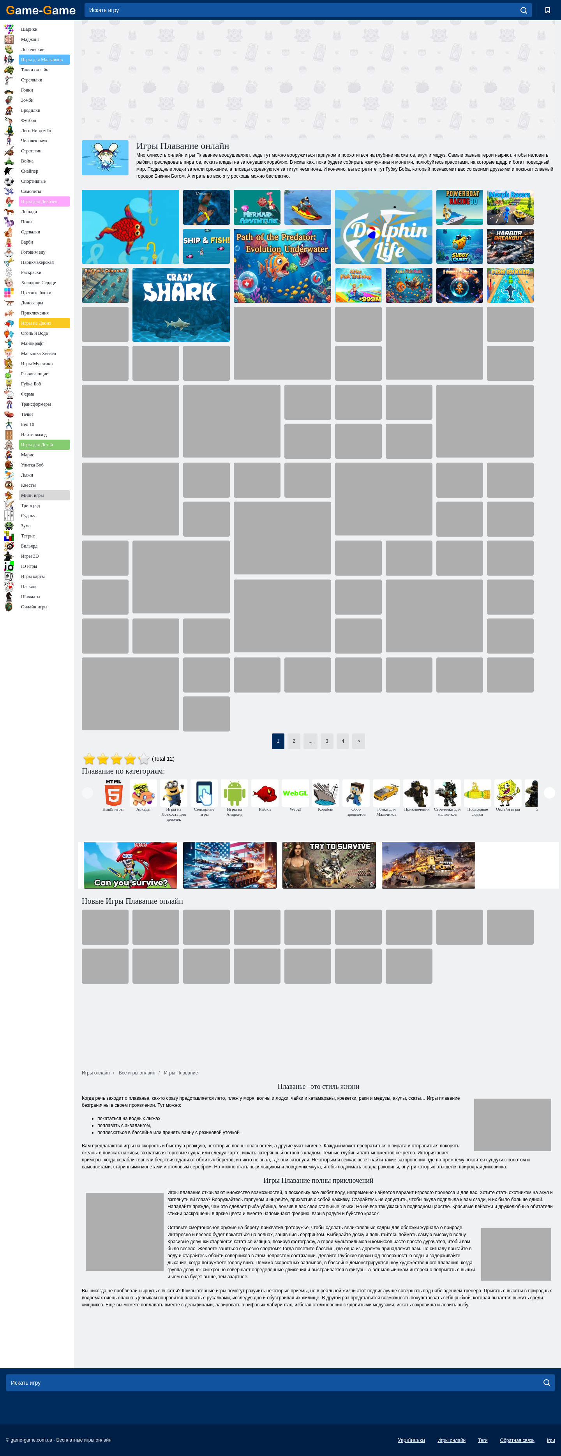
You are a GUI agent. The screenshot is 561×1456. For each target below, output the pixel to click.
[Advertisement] (200, 79)
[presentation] (87, 793)
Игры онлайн (452, 1440)
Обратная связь (517, 1440)
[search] (523, 10)
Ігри (551, 1440)
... (310, 741)
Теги (482, 1440)
